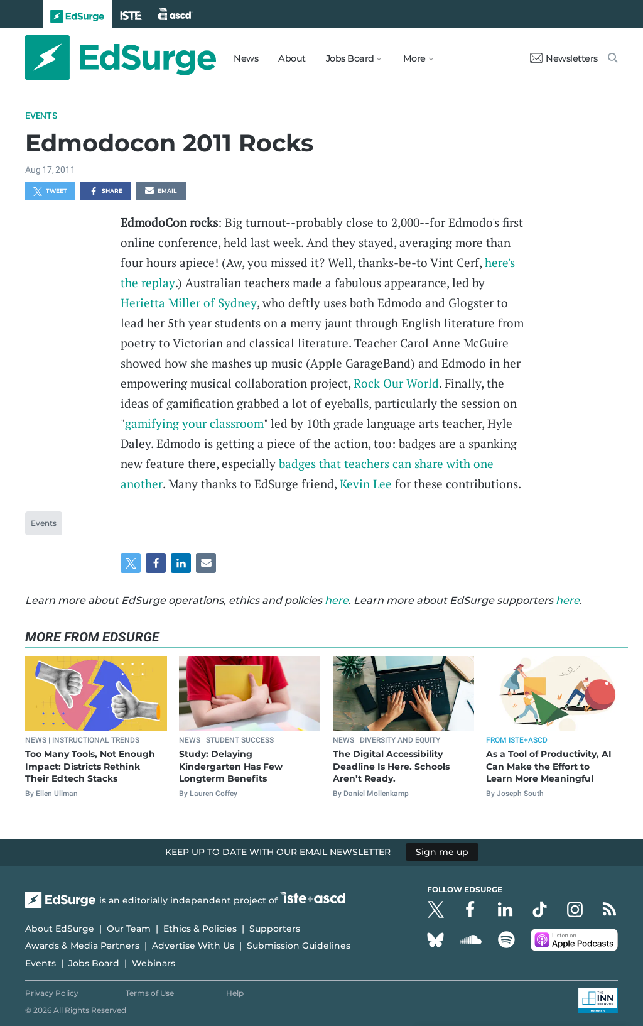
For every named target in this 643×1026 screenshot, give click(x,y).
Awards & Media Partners (82, 945)
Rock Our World (396, 383)
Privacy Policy (51, 993)
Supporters (274, 928)
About (292, 58)
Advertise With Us (193, 945)
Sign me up (442, 852)
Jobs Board (93, 963)
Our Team (129, 928)
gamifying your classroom (194, 423)
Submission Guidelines (298, 945)
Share (105, 191)
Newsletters (564, 58)
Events (41, 116)
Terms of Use (150, 993)
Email (160, 191)
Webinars (153, 963)
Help (235, 993)
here (337, 600)
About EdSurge (59, 928)
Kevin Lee (366, 483)
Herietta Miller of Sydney (189, 302)
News (246, 58)
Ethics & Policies (200, 928)
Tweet (50, 191)
